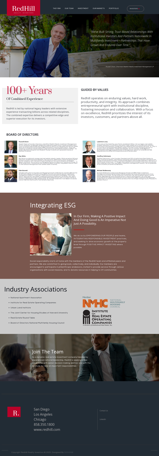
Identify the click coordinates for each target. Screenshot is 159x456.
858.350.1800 (44, 424)
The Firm (57, 8)
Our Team (69, 8)
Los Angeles (43, 414)
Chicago (40, 419)
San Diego (41, 409)
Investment (83, 8)
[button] (56, 8)
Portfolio (114, 8)
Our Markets (99, 8)
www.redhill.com (47, 429)
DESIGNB (68, 452)
